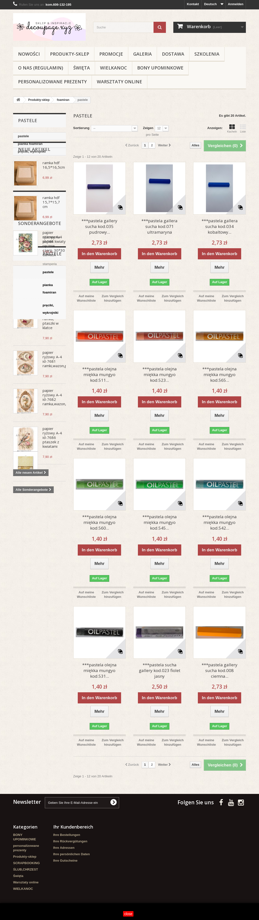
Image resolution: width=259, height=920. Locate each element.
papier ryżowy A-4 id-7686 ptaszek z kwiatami (52, 458)
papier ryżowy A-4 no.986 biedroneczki (53, 295)
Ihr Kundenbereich (73, 827)
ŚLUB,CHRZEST (25, 869)
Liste (243, 128)
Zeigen (148, 128)
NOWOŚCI (29, 54)
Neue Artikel (34, 170)
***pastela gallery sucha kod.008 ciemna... (219, 670)
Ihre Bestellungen (66, 835)
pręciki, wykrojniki (32, 151)
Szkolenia (206, 54)
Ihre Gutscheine (65, 860)
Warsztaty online (119, 82)
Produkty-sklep (69, 54)
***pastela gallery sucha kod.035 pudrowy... (99, 226)
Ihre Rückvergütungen (70, 841)
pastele (23, 136)
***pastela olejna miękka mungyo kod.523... (159, 374)
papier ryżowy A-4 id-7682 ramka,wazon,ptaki (58, 418)
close (128, 914)
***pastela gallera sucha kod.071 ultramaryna (159, 226)
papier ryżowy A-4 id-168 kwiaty (54, 258)
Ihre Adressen (64, 848)
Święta (81, 68)
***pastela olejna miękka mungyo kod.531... (99, 670)
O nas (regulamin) (40, 68)
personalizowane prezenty (52, 82)
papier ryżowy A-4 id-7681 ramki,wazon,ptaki (58, 380)
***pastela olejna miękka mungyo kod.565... (219, 374)
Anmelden (235, 4)
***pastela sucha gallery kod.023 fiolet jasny (159, 670)
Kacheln (232, 128)
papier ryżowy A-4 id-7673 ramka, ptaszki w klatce (52, 337)
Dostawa (173, 54)
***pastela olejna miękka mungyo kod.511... (99, 374)
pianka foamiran (30, 144)
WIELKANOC (113, 68)
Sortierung (81, 128)
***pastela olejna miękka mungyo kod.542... (219, 522)
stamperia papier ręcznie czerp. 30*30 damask (54, 534)
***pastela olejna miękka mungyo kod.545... (159, 522)
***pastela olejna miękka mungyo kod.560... (99, 522)
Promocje (111, 54)
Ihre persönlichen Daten (71, 854)
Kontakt (193, 4)
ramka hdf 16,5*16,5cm (54, 186)
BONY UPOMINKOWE (160, 68)
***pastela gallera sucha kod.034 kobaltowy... (220, 226)
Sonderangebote (39, 512)
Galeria (142, 54)
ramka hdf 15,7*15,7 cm (51, 223)
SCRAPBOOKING (26, 863)
